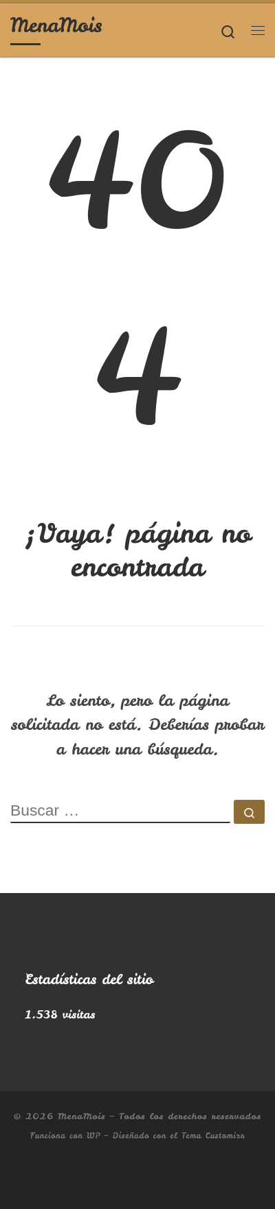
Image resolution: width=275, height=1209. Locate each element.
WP (93, 1135)
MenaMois (81, 1116)
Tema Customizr (213, 1135)
